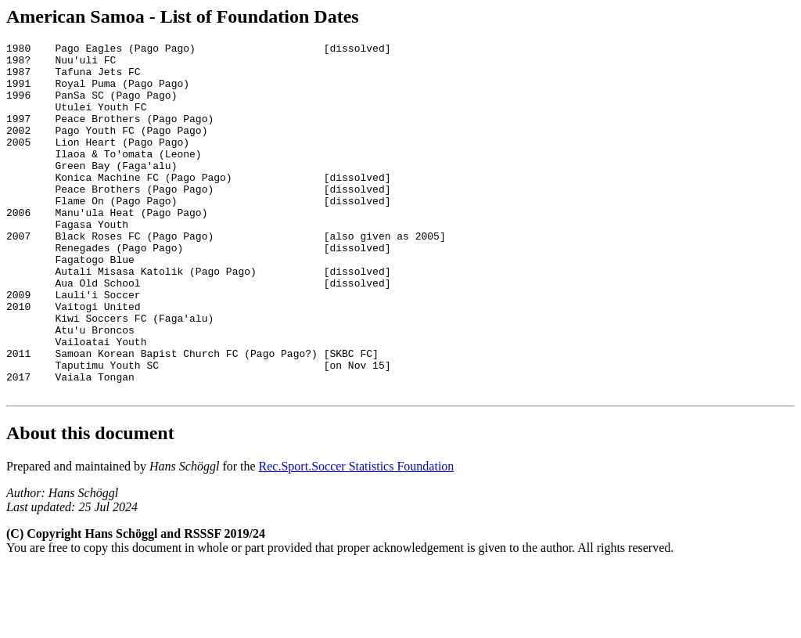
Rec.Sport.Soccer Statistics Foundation (356, 536)
